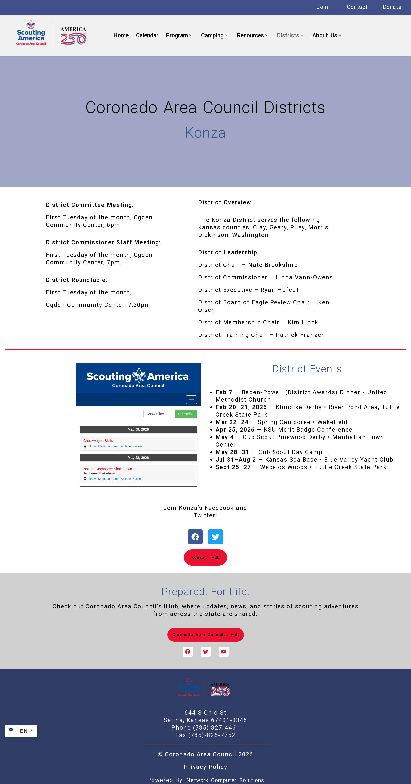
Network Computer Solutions (225, 780)
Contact (357, 7)
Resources (252, 35)
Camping (214, 35)
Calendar (147, 35)
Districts (290, 35)
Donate (392, 7)
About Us (326, 35)
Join (322, 7)
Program (179, 35)
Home (121, 35)
